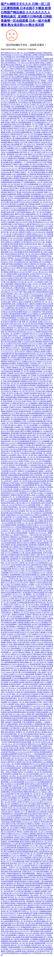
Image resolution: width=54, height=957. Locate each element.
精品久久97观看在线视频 (40, 941)
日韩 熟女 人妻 (27, 941)
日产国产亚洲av (17, 399)
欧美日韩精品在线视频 (10, 491)
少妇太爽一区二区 (18, 786)
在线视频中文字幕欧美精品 (20, 320)
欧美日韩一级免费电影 (35, 226)
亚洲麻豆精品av (22, 449)
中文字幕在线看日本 (17, 90)
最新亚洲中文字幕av (42, 923)
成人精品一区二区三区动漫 (18, 776)
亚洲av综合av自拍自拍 (21, 726)
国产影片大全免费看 (14, 650)
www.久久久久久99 (38, 706)
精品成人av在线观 (28, 584)
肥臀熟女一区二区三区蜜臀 (34, 124)
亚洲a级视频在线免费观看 (11, 485)
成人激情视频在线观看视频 (20, 499)
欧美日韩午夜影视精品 (30, 256)
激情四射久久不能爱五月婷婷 (21, 746)
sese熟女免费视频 (44, 92)
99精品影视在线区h (20, 881)
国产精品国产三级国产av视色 (13, 164)
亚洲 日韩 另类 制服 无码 (17, 435)
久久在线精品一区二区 (31, 772)
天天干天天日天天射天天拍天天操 (38, 108)
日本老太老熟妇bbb (10, 254)
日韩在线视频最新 (18, 885)
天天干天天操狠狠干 (39, 469)
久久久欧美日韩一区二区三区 (16, 646)
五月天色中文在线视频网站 (28, 507)
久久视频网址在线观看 (39, 891)
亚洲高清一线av (22, 760)
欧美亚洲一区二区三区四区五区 (39, 447)
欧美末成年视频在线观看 (28, 383)
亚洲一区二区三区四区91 (11, 827)
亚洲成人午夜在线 (35, 308)
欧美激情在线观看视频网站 (40, 716)
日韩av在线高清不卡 (21, 308)
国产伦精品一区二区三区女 (26, 923)
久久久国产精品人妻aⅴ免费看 (11, 937)
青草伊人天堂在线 (34, 903)
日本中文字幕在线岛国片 (38, 618)
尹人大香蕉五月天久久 (21, 327)
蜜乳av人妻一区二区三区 (14, 907)
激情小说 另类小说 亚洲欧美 (26, 543)
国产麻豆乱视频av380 (24, 662)
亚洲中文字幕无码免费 (38, 531)
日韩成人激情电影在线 (16, 286)
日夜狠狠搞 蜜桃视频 (38, 166)
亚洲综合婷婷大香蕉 (22, 110)
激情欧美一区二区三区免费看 (22, 367)
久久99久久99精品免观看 (25, 674)
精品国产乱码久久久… (21, 535)
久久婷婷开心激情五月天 (33, 69)
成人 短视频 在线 (40, 521)
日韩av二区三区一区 (34, 284)
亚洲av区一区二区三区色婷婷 (13, 240)
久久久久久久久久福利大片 (31, 821)
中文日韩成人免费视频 (43, 569)
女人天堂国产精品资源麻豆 (12, 256)
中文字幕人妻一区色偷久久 (12, 489)
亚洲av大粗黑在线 (7, 327)
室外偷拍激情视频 (29, 316)
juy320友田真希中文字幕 (11, 794)
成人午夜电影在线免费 (32, 204)
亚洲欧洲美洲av (38, 537)
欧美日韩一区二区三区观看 (22, 118)
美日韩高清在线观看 (35, 114)
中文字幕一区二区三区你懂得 (33, 853)
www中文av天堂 (23, 86)
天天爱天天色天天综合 (32, 130)
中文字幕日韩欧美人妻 (26, 559)
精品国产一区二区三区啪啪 (27, 218)
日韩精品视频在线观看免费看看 (18, 475)
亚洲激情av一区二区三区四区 (19, 467)
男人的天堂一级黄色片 (25, 351)
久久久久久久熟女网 (32, 933)
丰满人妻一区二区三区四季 (34, 106)
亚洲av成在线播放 (36, 473)
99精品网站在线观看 (41, 310)
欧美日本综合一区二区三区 (13, 71)
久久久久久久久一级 (10, 351)
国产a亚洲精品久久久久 (18, 818)
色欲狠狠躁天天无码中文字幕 (26, 525)
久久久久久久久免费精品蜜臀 (27, 835)
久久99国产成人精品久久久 (28, 487)
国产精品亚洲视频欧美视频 (39, 883)
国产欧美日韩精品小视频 (12, 341)
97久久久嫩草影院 (7, 308)
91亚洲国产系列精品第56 (20, 178)
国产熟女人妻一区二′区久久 (18, 578)
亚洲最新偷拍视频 (42, 385)
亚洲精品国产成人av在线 (42, 445)
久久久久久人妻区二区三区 (12, 379)
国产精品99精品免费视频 (19, 479)
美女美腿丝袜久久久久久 (36, 150)
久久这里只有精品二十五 (23, 517)
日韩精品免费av (37, 746)
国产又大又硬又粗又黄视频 (42, 401)
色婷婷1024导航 (9, 310)
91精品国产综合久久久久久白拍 (40, 258)
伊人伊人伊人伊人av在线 (34, 778)
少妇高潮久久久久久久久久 (28, 335)
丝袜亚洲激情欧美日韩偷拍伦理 (20, 716)
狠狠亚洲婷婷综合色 (43, 174)
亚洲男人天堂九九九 (45, 322)
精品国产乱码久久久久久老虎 (24, 632)
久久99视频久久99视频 (43, 495)
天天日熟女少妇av (42, 164)
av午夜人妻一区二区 (20, 509)
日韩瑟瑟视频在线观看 (10, 487)
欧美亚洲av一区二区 (13, 865)
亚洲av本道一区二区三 (37, 831)
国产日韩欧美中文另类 (31, 905)
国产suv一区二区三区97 (18, 94)
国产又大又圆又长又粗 (22, 598)
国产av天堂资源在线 (10, 586)
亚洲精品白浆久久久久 (34, 704)
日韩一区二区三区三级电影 (35, 511)
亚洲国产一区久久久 (41, 823)
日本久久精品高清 (29, 788)
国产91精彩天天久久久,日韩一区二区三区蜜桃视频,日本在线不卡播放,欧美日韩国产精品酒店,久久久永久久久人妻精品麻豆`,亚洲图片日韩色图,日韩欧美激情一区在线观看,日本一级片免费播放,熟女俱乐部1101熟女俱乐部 (27, 55)
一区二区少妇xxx (10, 688)
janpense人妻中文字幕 (35, 128)
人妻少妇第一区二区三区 (26, 770)
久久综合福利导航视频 (15, 266)
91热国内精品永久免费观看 (20, 78)
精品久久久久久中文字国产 (23, 272)
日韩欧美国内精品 (36, 138)
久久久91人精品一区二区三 (30, 863)
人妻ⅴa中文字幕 (35, 320)
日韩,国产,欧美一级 (28, 790)
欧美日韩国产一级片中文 (9, 445)
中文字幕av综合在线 (25, 188)
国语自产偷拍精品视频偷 (44, 306)
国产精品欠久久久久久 (37, 224)
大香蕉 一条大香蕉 (17, 640)
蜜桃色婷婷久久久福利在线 (37, 812)
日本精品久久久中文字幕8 (42, 146)
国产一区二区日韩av (35, 339)
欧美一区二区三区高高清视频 (36, 666)
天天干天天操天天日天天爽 (21, 405)
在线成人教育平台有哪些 (22, 431)
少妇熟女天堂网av (42, 768)
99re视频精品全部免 (7, 214)
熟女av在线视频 (16, 706)
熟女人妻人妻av (24, 298)
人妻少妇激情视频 (46, 881)
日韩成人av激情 (9, 122)
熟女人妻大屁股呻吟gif (8, 63)
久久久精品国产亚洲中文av (29, 865)
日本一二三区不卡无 (44, 363)
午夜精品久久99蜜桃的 (12, 242)
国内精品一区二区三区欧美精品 (18, 258)
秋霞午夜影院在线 (15, 871)
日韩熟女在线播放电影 (8, 194)
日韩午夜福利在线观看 (28, 574)
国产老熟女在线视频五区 (14, 264)
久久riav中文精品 (42, 642)
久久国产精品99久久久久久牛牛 (31, 242)
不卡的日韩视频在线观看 (20, 678)
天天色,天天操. (43, 429)
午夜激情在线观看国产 (16, 917)
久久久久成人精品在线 (35, 479)
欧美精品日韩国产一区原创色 (27, 363)
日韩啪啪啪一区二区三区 (30, 489)
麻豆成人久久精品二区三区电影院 (23, 569)
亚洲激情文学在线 (41, 674)
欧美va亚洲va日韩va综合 (9, 324)
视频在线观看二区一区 (33, 214)
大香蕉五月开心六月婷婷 (43, 935)
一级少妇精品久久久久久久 (34, 228)
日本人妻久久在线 (21, 154)
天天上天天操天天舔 (38, 391)
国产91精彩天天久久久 (36, 915)
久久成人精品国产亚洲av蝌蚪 (38, 136)
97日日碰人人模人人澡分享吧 (19, 473)
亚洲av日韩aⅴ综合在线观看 (37, 481)
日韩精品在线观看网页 (8, 318)
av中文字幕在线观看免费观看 (39, 467)
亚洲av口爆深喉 (40, 632)
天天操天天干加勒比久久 (12, 477)
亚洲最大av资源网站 (23, 194)
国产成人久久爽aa (32, 176)
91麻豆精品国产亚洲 (20, 339)
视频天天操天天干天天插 (11, 146)
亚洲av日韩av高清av (9, 82)
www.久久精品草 (23, 296)
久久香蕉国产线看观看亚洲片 (37, 421)
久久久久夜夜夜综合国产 (20, 96)
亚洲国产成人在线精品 (10, 246)
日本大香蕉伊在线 (7, 371)
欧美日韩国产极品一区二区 (34, 329)
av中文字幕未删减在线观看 (42, 216)
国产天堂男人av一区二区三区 (24, 523)
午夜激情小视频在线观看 (20, 839)
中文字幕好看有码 (15, 451)
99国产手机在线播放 (32, 861)
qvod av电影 (29, 539)
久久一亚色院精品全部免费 (41, 909)
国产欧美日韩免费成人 (17, 73)
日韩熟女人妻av (11, 296)
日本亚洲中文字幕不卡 (38, 694)
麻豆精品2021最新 (36, 96)
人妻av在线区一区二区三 (37, 895)
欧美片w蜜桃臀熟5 (36, 59)
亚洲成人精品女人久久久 (34, 234)
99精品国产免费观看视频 (19, 355)
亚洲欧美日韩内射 (25, 411)
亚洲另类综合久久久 (43, 116)
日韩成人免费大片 (15, 557)
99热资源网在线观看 (35, 290)
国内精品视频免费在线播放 (17, 712)
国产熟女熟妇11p (11, 752)
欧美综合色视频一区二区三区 (30, 742)
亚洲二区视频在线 (18, 236)
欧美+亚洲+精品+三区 (38, 820)
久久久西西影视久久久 (22, 493)
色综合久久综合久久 (20, 128)
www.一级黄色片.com (19, 200)
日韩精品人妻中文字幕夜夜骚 (23, 837)
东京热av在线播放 (28, 816)
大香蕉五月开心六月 (38, 417)
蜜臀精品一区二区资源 (40, 208)
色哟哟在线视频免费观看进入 (26, 443)
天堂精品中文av (28, 515)
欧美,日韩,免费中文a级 (32, 660)
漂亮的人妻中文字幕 (20, 75)
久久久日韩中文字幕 (10, 835)
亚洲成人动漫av (46, 220)
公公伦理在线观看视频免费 (37, 160)
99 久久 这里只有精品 (15, 596)
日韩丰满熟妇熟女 (10, 929)
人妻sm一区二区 (22, 915)
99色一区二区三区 (24, 324)
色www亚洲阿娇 (40, 790)
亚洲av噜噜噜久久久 (17, 648)
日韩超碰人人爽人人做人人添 (16, 294)
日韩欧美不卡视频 (24, 232)
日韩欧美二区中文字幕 (15, 373)
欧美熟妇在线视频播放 (28, 529)
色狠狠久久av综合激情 (40, 314)
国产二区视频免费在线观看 (32, 875)
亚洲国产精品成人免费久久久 (35, 260)
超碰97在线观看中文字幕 (33, 702)
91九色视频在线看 (36, 415)
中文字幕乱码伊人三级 (17, 728)
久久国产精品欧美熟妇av (23, 212)
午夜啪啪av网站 (8, 427)
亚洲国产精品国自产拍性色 (33, 393)
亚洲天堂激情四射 (15, 513)
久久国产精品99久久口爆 (20, 224)
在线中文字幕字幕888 (21, 423)
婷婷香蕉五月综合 (17, 88)
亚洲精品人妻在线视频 (26, 230)
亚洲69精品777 (18, 182)
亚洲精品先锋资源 (31, 925)
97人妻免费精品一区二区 (19, 600)
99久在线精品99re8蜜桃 (8, 622)
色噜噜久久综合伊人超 (21, 248)
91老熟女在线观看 (28, 389)
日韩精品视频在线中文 (14, 873)
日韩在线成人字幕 (46, 423)
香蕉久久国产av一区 (28, 630)
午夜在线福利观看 (14, 314)
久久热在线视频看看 (36, 296)
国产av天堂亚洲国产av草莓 (44, 61)
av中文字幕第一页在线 (41, 337)
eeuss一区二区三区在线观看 (32, 134)
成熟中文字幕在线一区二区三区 (37, 437)
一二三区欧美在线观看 (30, 162)
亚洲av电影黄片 (8, 160)
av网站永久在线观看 (39, 65)
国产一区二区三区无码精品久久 (14, 616)
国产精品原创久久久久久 (41, 222)
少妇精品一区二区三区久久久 (14, 710)
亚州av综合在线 (9, 887)
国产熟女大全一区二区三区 (10, 383)
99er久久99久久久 (31, 782)
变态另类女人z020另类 (41, 889)
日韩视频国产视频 (29, 238)
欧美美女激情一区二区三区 (40, 810)
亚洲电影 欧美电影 (36, 371)
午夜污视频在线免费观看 (36, 170)
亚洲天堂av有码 (8, 632)
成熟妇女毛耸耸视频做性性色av (11, 592)
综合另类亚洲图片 (21, 465)
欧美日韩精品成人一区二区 (37, 276)
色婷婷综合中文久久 (14, 361)
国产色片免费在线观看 (37, 86)
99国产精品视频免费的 (34, 148)
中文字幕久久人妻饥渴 (38, 798)
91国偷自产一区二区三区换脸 (18, 150)
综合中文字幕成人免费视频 (21, 549)
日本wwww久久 (35, 622)
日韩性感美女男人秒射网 (39, 405)
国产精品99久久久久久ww (24, 310)
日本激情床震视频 (37, 190)
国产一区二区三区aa (46, 541)
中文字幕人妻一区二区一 (25, 282)
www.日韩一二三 (29, 738)
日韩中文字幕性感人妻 (17, 69)
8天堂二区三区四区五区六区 (18, 262)
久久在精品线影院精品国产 (12, 768)
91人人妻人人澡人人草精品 (22, 714)
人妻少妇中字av (11, 561)
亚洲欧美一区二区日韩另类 (25, 732)
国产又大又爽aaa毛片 (16, 393)
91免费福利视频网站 (32, 158)
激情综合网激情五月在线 (33, 740)
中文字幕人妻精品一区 (44, 847)
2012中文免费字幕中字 (13, 377)
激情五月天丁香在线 (14, 192)
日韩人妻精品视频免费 (16, 644)
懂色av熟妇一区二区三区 (11, 758)
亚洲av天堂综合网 (36, 475)
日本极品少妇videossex (13, 833)
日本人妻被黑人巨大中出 (17, 547)
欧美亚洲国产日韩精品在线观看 (21, 433)
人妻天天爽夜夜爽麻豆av (29, 829)
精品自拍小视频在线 (29, 379)
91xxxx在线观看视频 (11, 501)
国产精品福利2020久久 (44, 491)
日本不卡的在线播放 (10, 798)
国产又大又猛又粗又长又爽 (39, 110)
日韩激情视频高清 (29, 182)
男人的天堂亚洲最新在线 (33, 786)
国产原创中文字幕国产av (25, 823)
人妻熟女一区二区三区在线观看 (27, 425)
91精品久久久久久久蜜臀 (11, 268)
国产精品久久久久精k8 (32, 648)
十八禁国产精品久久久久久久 (11, 571)
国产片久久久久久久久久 (34, 294)
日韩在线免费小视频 (20, 814)
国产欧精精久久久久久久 (38, 248)
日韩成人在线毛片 (34, 142)
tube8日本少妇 (45, 142)
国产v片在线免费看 (7, 148)
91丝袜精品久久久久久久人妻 (21, 409)
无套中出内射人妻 (28, 192)
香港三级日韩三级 (26, 216)
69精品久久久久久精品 (18, 654)
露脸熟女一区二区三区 (21, 612)
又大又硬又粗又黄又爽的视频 (32, 341)
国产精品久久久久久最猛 (27, 491)
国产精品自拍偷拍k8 (25, 168)
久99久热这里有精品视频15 (26, 84)
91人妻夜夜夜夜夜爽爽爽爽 (28, 349)
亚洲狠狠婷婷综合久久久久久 (30, 764)
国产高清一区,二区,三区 (28, 152)
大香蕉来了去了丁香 (20, 812)
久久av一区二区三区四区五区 (32, 513)
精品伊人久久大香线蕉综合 (32, 312)
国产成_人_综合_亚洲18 (44, 316)
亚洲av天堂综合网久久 (26, 724)
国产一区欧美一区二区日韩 (18, 481)
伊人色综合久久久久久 (34, 419)
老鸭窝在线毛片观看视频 (16, 158)
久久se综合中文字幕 (15, 853)
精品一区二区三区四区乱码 (30, 571)
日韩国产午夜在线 (15, 407)
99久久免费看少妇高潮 (20, 276)
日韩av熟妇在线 (40, 816)
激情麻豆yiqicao (14, 216)
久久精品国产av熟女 (41, 282)
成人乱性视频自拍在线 (12, 555)
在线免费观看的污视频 (33, 67)
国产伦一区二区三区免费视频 (21, 857)
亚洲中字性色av (13, 335)
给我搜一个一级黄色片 (43, 505)
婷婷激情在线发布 (44, 180)
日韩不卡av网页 (46, 369)
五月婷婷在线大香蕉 (37, 427)
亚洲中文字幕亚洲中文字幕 (12, 322)
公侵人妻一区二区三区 (13, 656)
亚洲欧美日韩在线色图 (10, 244)
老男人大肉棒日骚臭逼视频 (17, 108)
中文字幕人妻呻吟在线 (26, 98)
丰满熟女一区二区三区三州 (21, 391)
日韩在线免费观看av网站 (17, 778)
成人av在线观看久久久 (16, 359)
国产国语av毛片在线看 (31, 736)
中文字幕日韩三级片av (29, 206)
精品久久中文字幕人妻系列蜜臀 (35, 76)
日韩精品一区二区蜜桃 (28, 375)
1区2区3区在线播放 (15, 457)
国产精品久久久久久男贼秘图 (26, 403)
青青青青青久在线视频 (36, 545)
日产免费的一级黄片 (19, 172)
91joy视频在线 (31, 174)
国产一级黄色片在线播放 (33, 90)
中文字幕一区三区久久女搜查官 (14, 511)
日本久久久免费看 (20, 148)
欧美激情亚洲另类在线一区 (25, 849)
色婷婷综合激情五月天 (8, 883)
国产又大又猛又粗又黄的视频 (41, 620)
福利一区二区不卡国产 (19, 136)
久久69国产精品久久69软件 (31, 636)
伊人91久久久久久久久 (8, 915)
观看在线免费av (8, 186)
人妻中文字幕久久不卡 (22, 503)
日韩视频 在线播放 (46, 325)
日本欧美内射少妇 (37, 598)
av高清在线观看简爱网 (21, 198)
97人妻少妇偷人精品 (36, 499)
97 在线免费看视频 (26, 146)
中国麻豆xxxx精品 (31, 917)
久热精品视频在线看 (14, 116)
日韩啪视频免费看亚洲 (29, 407)
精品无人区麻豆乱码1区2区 (13, 134)
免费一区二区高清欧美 (29, 322)
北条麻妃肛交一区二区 (16, 588)
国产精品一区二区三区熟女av (23, 921)
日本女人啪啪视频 (9, 102)
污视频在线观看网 (14, 947)
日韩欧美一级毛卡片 (27, 61)
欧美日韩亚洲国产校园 (34, 140)
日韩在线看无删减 (10, 397)
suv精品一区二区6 (29, 164)
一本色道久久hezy (41, 586)
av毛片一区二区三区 (41, 389)
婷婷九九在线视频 (18, 204)
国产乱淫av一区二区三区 (44, 841)
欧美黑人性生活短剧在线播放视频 (17, 132)
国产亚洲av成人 (8, 288)
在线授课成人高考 (20, 176)
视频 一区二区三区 (29, 457)
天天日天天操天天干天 (10, 913)
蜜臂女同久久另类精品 (18, 680)
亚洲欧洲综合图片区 (23, 887)
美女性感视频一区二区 (34, 439)
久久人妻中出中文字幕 (22, 190)
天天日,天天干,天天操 (8, 565)
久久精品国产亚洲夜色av (15, 539)
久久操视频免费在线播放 (12, 206)
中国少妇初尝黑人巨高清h (27, 642)
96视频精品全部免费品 (8, 363)
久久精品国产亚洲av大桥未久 (22, 126)
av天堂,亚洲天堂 (9, 465)
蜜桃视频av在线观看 (7, 638)
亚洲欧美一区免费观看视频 (24, 337)
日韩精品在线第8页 (20, 284)
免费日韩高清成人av (36, 78)
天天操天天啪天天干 (19, 234)
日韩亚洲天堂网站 (12, 298)
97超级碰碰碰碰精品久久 (30, 720)
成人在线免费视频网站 (22, 166)
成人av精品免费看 (17, 580)
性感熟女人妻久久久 (29, 361)
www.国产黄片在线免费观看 (15, 67)
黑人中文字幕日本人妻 (23, 102)
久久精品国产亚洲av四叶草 (13, 905)
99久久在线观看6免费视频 (43, 929)
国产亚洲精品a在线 (7, 65)
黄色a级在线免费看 (21, 114)
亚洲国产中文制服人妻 (25, 445)
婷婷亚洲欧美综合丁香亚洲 (41, 188)
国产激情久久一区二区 (44, 919)
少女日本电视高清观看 (8, 543)
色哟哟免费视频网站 (14, 80)
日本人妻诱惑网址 (23, 798)
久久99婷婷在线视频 (39, 497)
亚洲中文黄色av (31, 551)
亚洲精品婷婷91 (6, 843)
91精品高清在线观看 (16, 825)
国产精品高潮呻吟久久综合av (10, 630)
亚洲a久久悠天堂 (10, 84)
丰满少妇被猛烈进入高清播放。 (33, 722)
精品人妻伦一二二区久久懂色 (17, 270)
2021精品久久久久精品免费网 (32, 766)
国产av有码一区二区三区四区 (23, 567)
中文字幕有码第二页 (30, 266)
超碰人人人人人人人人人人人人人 (30, 246)
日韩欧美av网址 (28, 889)
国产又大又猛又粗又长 (8, 831)
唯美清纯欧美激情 (45, 748)
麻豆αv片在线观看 (25, 302)
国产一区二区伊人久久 (27, 144)
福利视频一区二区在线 (43, 453)
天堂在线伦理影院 (17, 792)
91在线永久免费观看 (29, 833)
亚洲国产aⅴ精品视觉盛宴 (20, 274)
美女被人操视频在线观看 (32, 369)
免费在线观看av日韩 (38, 102)
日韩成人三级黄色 (46, 63)
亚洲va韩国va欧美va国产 (12, 790)
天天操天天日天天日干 (34, 278)
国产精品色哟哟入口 (21, 395)
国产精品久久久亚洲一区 (11, 347)
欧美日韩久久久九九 (7, 365)
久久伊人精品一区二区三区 (20, 104)
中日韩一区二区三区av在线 (15, 130)
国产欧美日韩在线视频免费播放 (34, 88)
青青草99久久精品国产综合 (34, 682)
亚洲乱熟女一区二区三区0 (23, 65)
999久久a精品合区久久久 (20, 664)
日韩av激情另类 (9, 306)
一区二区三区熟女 (42, 182)
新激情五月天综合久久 (24, 576)
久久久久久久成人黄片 (44, 525)
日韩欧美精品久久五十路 (14, 515)
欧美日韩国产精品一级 (37, 726)
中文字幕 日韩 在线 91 (8, 425)
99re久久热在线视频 (15, 252)
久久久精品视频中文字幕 (9, 218)
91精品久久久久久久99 (44, 361)
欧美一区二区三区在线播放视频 (27, 184)
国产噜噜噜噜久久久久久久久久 (25, 186)
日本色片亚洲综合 (42, 582)
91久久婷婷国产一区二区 (16, 702)
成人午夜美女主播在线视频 (17, 357)
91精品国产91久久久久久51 (40, 365)
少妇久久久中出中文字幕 (23, 222)
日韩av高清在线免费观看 (11, 381)
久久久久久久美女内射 (21, 59)
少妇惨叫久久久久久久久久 (37, 533)
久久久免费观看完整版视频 (29, 947)
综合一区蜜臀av (35, 298)
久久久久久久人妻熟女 (28, 758)
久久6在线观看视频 (27, 485)
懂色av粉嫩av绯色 (29, 292)
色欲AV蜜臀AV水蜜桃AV (16, 228)
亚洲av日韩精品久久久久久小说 (19, 156)
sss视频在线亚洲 (42, 403)
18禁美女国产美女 (37, 156)
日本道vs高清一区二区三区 (35, 435)
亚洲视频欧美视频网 (35, 75)
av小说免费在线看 (44, 610)
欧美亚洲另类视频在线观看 (24, 851)
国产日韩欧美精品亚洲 (39, 714)
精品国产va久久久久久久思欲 (32, 343)
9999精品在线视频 (45, 698)
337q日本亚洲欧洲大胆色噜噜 (26, 385)
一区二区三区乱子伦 (39, 662)
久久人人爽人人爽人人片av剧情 (40, 845)
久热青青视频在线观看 (12, 61)
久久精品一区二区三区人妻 (39, 104)
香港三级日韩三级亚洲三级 (31, 477)
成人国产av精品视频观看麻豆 (42, 624)
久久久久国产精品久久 (18, 780)
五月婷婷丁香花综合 (32, 614)
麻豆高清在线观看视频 (13, 521)
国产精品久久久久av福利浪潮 (25, 505)
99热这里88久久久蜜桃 (8, 403)
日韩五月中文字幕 (18, 124)
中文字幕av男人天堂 (7, 337)
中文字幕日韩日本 (10, 331)
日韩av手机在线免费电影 (25, 82)
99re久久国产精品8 (21, 447)
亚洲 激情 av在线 (29, 495)
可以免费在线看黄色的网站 (26, 602)
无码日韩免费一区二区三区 (34, 73)
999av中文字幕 (40, 668)
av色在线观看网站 (44, 206)
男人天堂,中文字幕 (39, 367)
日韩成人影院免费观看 (18, 439)
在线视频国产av (19, 260)
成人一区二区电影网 (24, 561)
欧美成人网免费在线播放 (31, 252)
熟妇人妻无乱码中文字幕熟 (21, 859)
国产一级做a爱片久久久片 (11, 927)
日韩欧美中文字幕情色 (35, 355)
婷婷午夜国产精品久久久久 (31, 80)
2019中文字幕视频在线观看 (29, 483)
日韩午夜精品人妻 (35, 262)
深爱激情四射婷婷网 (22, 138)
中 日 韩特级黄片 (18, 519)
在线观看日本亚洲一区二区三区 (28, 899)
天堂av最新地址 (11, 282)
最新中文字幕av (20, 214)
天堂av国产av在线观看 (44, 443)
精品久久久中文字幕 (35, 154)
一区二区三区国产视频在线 (26, 100)
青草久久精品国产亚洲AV (14, 772)
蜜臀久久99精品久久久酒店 (41, 118)
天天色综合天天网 (21, 170)
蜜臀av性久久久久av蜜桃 (22, 250)
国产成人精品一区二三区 (33, 728)
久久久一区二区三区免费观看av (35, 300)
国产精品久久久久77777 (9, 628)
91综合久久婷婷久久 (10, 674)
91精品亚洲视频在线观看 (23, 527)
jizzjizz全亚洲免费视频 (34, 780)
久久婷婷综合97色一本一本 (41, 302)
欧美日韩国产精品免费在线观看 (32, 937)
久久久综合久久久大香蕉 (11, 529)
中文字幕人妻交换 (9, 385)
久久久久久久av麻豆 (7, 598)
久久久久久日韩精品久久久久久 (35, 572)
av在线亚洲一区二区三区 (25, 935)
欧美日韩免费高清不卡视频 (28, 913)
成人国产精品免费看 (15, 312)
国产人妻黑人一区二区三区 (21, 531)
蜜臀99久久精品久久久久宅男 (17, 142)
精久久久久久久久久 (11, 461)
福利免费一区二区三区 (40, 202)
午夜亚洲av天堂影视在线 (24, 626)
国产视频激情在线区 (38, 196)
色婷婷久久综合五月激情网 (34, 644)
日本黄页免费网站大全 (32, 696)
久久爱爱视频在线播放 (15, 806)
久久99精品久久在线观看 (40, 411)
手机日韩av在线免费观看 (22, 820)
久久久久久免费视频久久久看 (16, 421)
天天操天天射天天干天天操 (39, 274)
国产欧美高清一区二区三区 (31, 220)
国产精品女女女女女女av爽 (35, 646)
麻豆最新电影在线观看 (38, 549)
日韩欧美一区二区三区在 (9, 86)
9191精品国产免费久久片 (43, 192)
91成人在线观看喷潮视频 (12, 879)
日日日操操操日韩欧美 (22, 365)
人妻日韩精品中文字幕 (10, 230)
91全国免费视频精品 (13, 152)
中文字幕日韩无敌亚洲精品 (15, 300)
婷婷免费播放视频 (10, 662)
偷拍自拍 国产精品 (32, 357)
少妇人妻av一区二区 (11, 98)
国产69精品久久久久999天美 (37, 600)
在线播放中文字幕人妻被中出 (38, 718)
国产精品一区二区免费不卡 (12, 333)
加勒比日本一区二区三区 (30, 377)
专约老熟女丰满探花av (16, 933)
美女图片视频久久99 (38, 250)
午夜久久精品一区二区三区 (23, 463)
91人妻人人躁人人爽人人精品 (43, 126)
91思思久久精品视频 (7, 222)
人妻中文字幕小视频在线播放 (39, 327)
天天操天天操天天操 (20, 278)
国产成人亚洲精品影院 (16, 76)
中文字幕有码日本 (47, 636)
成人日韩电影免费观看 (28, 692)
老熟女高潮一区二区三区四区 (38, 270)
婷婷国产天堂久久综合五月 (23, 202)
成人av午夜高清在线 (16, 738)
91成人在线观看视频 (17, 106)
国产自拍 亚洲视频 (37, 324)
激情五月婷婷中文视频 (27, 841)
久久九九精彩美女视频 (18, 666)
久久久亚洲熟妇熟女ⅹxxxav (41, 122)
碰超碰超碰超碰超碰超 (23, 620)
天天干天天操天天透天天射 (36, 200)
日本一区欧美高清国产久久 (36, 818)
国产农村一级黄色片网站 (39, 455)
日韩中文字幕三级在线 (16, 748)
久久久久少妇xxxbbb (38, 232)
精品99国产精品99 (29, 590)
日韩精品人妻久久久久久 (16, 551)
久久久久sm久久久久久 (29, 949)
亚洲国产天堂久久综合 (31, 541)
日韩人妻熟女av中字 (31, 180)
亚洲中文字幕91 (24, 461)
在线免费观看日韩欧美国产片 (26, 306)
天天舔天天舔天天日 (29, 451)
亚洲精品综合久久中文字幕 (42, 168)
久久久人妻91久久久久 (40, 272)
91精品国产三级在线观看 (12, 722)
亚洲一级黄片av (13, 302)
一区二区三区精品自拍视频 (35, 172)
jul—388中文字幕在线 (16, 652)
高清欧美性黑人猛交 (38, 503)
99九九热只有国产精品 (34, 94)
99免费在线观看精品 (45, 335)
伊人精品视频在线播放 (23, 122)
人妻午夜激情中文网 (17, 696)
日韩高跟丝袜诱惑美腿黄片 (34, 236)
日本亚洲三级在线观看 (38, 606)
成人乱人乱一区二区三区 (16, 690)
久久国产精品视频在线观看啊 (19, 618)
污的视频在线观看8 (35, 658)
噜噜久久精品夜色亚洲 (41, 851)
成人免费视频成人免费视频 (32, 907)
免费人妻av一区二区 (36, 318)
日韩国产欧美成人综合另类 (32, 71)
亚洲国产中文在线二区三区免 (33, 877)
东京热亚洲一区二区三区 (28, 112)
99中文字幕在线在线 (7, 700)
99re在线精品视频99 (15, 788)
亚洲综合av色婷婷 (39, 351)
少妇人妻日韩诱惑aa (41, 98)
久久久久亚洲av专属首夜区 (13, 590)
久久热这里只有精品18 (37, 178)
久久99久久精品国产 (44, 112)
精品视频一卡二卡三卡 (32, 286)
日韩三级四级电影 (12, 559)
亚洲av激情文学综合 (26, 459)
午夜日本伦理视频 (28, 521)
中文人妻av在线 (19, 329)
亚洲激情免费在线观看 (37, 869)
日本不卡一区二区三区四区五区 (38, 210)
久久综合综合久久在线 (10, 349)
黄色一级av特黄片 (7, 59)
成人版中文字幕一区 (24, 417)
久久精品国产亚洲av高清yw (37, 465)
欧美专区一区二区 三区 (26, 254)
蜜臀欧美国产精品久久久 (32, 240)
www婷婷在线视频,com (31, 373)
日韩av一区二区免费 (13, 764)
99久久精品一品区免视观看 (40, 604)
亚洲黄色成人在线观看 (13, 951)
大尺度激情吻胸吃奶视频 (22, 196)
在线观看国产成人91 (24, 628)
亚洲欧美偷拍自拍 (17, 316)
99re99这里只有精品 (21, 700)
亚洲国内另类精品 (7, 128)
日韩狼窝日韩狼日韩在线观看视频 (41, 839)
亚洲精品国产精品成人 (18, 140)
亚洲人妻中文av (21, 413)
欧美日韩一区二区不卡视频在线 (35, 359)
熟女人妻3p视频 (35, 132)
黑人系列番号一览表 (14, 92)
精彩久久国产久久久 (44, 152)
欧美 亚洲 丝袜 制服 (39, 433)
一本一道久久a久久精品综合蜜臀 (28, 63)
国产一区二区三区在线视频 (41, 212)
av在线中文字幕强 (23, 802)
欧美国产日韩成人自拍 (37, 678)
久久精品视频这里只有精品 (34, 471)
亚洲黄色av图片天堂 (23, 565)
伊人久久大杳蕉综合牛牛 (44, 84)
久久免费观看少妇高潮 (31, 897)
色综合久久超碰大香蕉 (10, 901)
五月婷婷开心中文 (15, 389)
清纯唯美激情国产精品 (25, 397)
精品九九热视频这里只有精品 (38, 578)
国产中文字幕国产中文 (36, 700)
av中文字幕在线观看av (15, 325)
